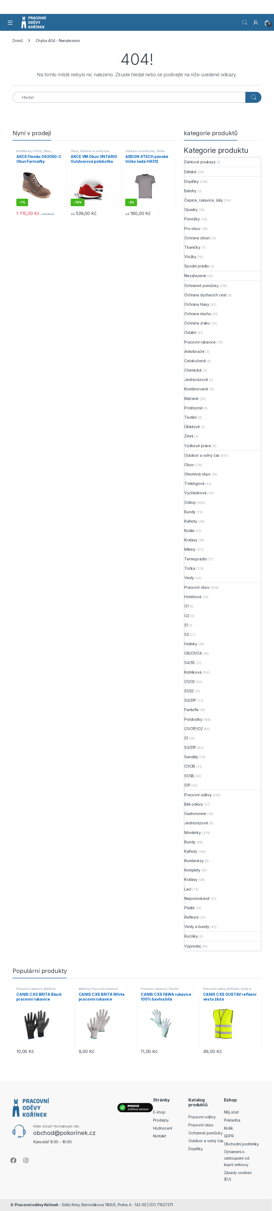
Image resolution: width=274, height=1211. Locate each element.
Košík (228, 1128)
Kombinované (196, 389)
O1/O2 (37, 151)
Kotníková (23, 151)
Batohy (190, 190)
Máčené (191, 398)
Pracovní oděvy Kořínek (36, 1204)
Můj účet (231, 1112)
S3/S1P (190, 700)
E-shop (159, 1112)
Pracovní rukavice (200, 342)
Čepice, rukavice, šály (203, 200)
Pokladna (232, 1120)
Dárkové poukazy (200, 162)
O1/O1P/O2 (193, 728)
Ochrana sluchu (197, 313)
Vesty (189, 577)
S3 (186, 634)
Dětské (190, 171)
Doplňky (191, 181)
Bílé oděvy (193, 804)
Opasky (191, 209)
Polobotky (193, 719)
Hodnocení (162, 1128)
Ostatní (190, 332)
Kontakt (159, 1136)
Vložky (190, 256)
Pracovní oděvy (198, 795)
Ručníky (191, 936)
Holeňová (192, 596)
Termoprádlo (195, 559)
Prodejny (161, 1120)
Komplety (192, 870)
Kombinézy (194, 860)
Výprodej (192, 946)
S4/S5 (189, 662)
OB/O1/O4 (193, 653)
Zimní (188, 436)
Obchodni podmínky (241, 1144)
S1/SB (189, 776)
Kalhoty (190, 521)
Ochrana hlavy (196, 304)
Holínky (190, 644)
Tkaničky (192, 247)
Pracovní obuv (197, 587)
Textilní (190, 417)
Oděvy (190, 502)
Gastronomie (195, 813)
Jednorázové (196, 379)
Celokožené (195, 361)
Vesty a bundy (196, 926)
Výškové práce (197, 445)
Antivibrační (194, 351)
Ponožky (192, 219)
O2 (186, 615)
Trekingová (194, 483)
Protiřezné (193, 408)
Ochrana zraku (197, 323)
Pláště (189, 908)
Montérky (192, 832)
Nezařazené (195, 275)
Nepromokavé (196, 898)
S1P (187, 785)
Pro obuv (192, 228)
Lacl (187, 889)
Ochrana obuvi (197, 238)
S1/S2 (189, 691)
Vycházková (195, 493)
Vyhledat (245, 22)
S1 (186, 625)
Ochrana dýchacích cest (205, 295)
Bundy (189, 512)
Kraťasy (190, 540)
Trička (160, 151)
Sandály (191, 756)
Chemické (193, 370)
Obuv (47, 151)
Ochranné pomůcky (201, 285)
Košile (189, 530)
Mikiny (189, 549)
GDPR (229, 1136)
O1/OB (189, 766)
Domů (17, 40)
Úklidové (192, 426)
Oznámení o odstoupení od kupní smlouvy (236, 1158)
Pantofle (191, 709)
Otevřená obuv (197, 474)
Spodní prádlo (196, 266)
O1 (186, 606)
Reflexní (191, 917)
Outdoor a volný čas (94, 151)
